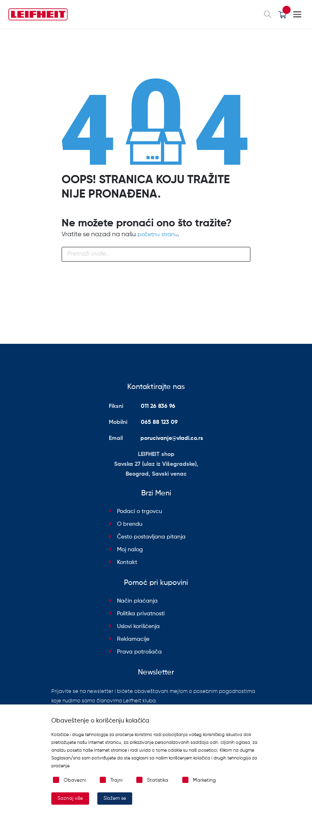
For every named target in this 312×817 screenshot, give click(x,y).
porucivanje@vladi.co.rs (171, 438)
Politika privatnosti (141, 614)
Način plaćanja (137, 601)
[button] (282, 14)
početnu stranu (158, 234)
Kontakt (127, 562)
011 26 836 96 (158, 406)
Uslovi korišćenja (138, 626)
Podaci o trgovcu (139, 511)
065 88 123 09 (159, 422)
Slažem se (114, 798)
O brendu (129, 524)
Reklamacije (133, 639)
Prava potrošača (139, 652)
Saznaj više (70, 798)
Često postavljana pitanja (151, 537)
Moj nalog (130, 549)
